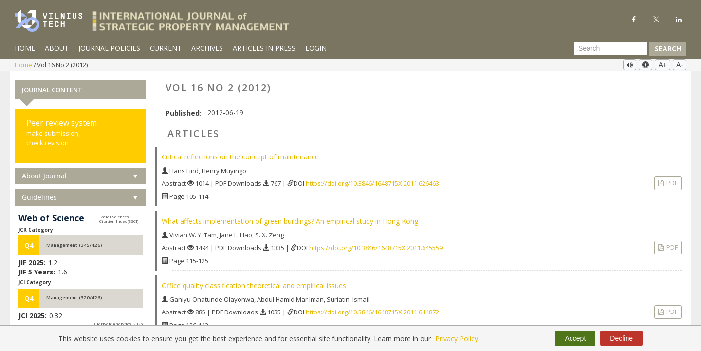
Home (25, 48)
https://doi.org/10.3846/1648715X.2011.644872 (372, 312)
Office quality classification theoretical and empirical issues (254, 285)
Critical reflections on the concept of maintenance (240, 156)
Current (166, 48)
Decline (621, 338)
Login (316, 48)
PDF (671, 182)
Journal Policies (109, 48)
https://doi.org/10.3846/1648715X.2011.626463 (372, 183)
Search (668, 48)
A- (679, 65)
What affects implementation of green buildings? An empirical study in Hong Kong (290, 221)
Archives (207, 48)
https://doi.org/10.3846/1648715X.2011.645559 (376, 247)
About (57, 48)
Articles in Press (264, 48)
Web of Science (51, 218)
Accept (575, 338)
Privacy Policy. (457, 338)
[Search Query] (610, 48)
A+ (662, 65)
